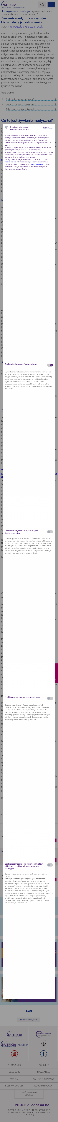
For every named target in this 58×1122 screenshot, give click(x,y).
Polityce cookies (10, 162)
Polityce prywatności (37, 164)
